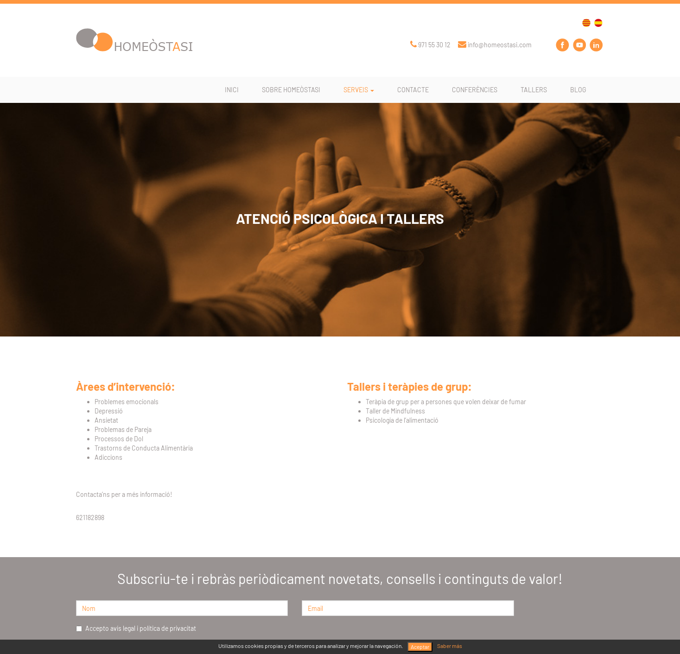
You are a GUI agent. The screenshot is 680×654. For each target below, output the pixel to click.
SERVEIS (358, 90)
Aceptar (420, 646)
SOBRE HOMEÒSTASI (291, 90)
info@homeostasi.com (495, 45)
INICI (232, 90)
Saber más (449, 645)
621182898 (90, 517)
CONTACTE (413, 90)
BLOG (578, 90)
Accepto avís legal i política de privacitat (136, 628)
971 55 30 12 (430, 45)
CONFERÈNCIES (474, 90)
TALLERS (534, 90)
